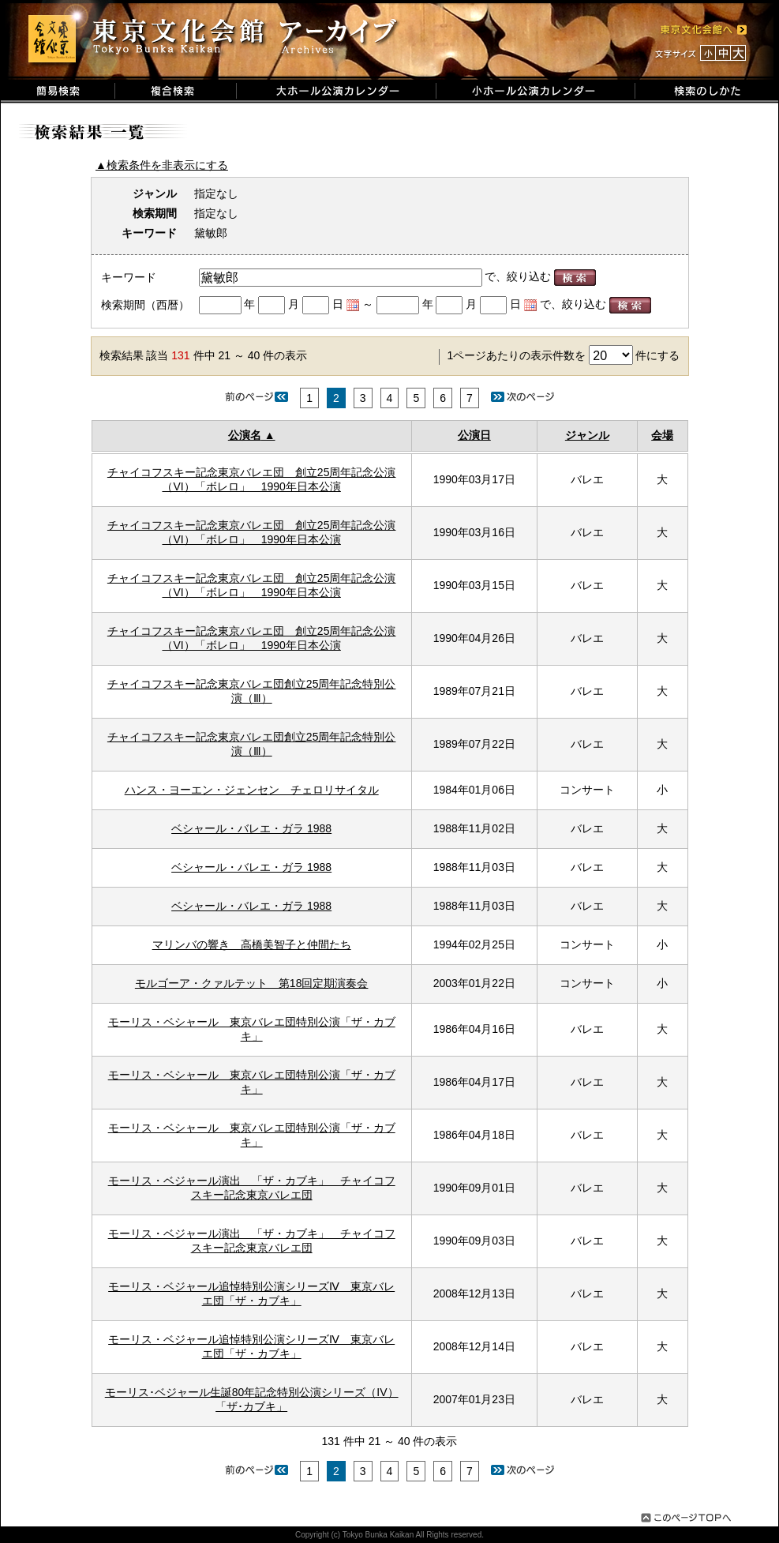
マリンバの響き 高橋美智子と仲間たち (251, 944)
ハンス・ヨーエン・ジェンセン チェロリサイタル (252, 789)
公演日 (474, 435)
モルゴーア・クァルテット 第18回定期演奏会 (252, 983)
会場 (662, 435)
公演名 (244, 435)
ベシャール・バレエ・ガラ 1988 (251, 828)
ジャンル (587, 435)
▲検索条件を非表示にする (162, 165)
